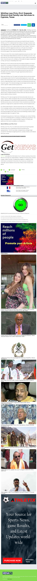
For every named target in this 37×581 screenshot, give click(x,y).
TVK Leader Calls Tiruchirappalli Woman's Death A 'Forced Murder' (17, 494)
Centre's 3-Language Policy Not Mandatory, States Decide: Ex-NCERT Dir (17, 427)
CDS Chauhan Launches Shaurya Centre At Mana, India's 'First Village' (18, 449)
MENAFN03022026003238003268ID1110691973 (13, 138)
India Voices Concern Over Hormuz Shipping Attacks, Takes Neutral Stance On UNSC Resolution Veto (18, 338)
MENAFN (3, 31)
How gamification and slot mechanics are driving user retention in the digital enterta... (14, 221)
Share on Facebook (17, 26)
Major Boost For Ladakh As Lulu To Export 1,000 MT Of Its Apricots (17, 472)
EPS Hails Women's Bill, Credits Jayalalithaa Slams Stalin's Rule (17, 382)
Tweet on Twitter (23, 26)
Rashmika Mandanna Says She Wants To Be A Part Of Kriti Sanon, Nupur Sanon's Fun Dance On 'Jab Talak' (17, 312)
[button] (18, 1)
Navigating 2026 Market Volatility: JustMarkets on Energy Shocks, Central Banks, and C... (15, 223)
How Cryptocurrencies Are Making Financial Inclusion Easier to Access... (12, 219)
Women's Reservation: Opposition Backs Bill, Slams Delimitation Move (15, 405)
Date (2, 26)
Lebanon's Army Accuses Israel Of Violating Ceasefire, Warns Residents (18, 360)
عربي (16, 1)
